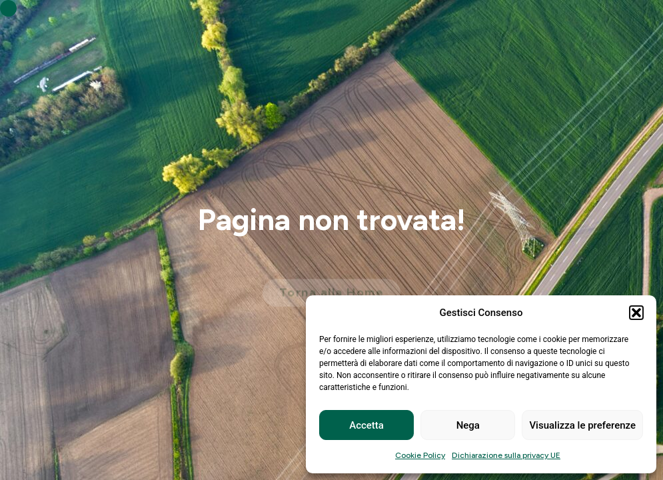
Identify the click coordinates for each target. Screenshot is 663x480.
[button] (636, 312)
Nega (468, 425)
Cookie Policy (420, 455)
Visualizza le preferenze (582, 425)
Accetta (366, 425)
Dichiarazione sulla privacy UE (506, 455)
